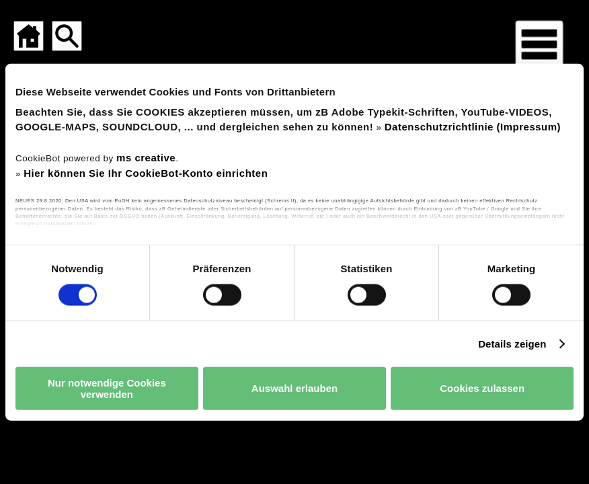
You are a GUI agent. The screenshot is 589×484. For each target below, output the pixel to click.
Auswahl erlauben (294, 388)
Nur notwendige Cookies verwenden (107, 387)
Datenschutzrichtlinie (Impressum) (473, 126)
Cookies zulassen (482, 388)
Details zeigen (512, 343)
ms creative (145, 157)
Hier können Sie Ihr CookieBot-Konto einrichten (146, 172)
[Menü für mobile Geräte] (539, 44)
